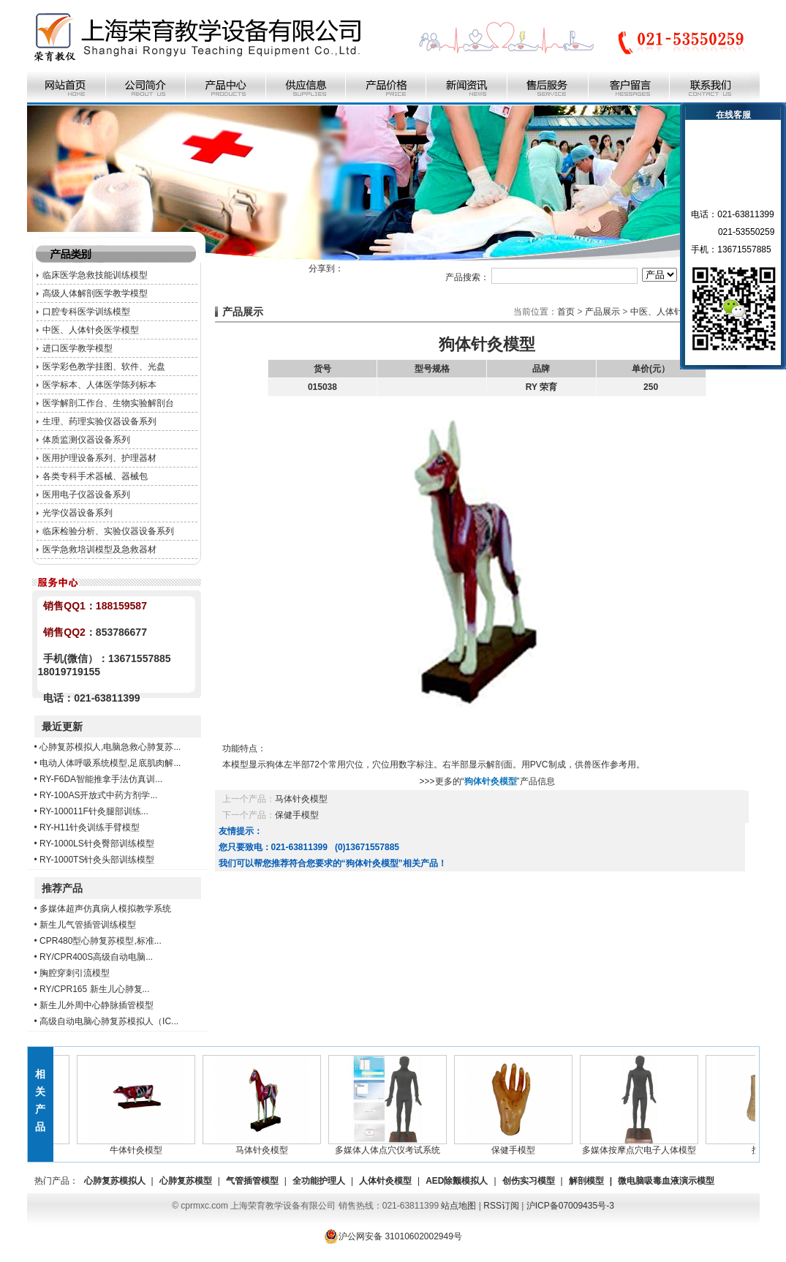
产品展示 (602, 312)
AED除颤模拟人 (457, 1181)
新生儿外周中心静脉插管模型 (96, 1005)
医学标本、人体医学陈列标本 (99, 385)
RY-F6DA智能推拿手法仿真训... (100, 779)
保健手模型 (297, 815)
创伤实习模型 (528, 1181)
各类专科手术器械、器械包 (95, 476)
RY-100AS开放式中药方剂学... (98, 795)
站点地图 (458, 1206)
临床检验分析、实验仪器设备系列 (108, 531)
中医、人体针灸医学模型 (90, 330)
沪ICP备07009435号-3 (570, 1206)
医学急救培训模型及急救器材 (99, 549)
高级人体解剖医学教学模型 (95, 293)
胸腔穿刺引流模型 (74, 973)
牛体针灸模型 (139, 1145)
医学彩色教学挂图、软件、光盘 (103, 366)
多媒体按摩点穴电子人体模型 (642, 1145)
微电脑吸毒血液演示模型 (666, 1181)
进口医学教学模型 (77, 348)
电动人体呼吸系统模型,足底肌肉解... (110, 763)
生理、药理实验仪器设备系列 (99, 421)
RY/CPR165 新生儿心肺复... (94, 989)
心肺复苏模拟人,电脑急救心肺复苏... (110, 747)
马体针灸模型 (301, 799)
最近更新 (62, 726)
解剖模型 (586, 1181)
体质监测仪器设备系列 (86, 440)
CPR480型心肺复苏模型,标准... (100, 941)
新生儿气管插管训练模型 (87, 925)
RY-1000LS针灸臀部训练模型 (96, 843)
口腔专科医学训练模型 (86, 312)
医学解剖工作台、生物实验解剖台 (108, 403)
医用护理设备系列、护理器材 (99, 458)
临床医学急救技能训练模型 (95, 275)
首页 (566, 312)
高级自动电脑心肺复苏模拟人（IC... (108, 1021)
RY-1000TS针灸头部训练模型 (96, 860)
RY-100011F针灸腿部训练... (93, 811)
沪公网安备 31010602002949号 (393, 1236)
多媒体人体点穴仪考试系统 (390, 1145)
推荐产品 (62, 888)
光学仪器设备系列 (77, 513)
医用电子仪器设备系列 (86, 494)
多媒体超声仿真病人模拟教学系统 (105, 909)
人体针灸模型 (385, 1181)
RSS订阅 (501, 1206)
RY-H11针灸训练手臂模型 (89, 827)
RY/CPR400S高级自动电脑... (96, 957)
